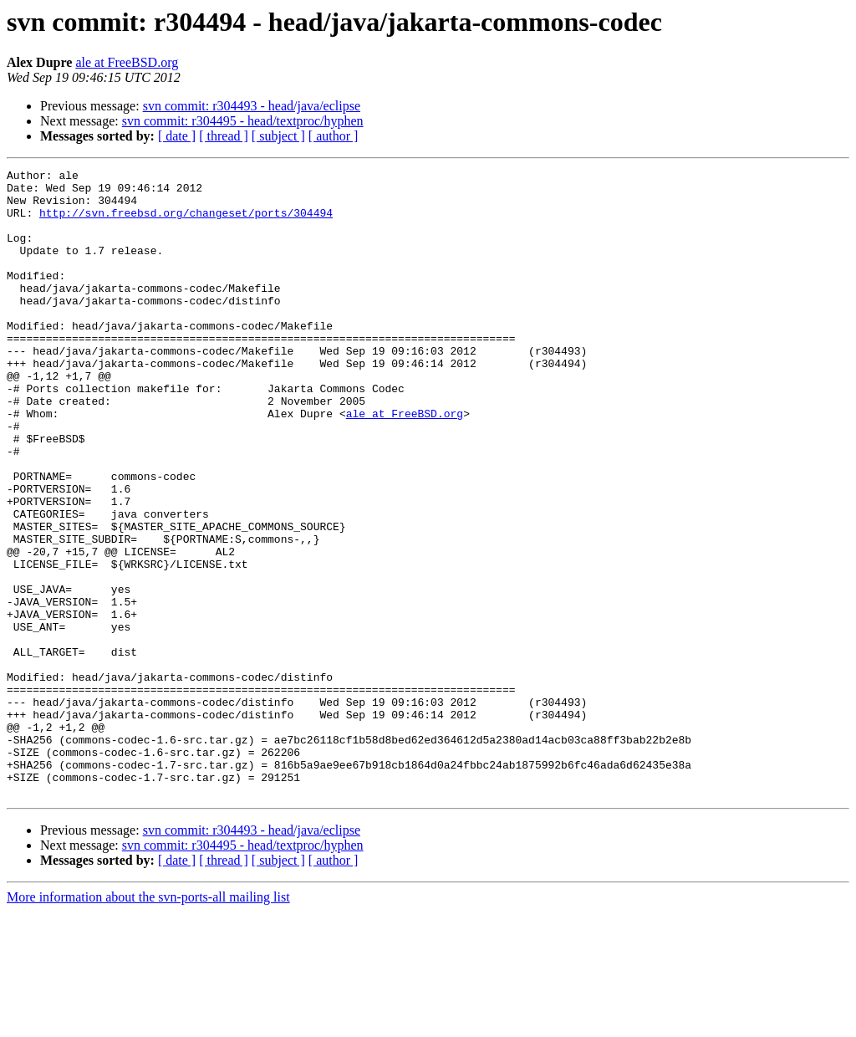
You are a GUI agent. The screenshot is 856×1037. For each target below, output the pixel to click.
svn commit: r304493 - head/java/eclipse (251, 106)
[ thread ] (223, 136)
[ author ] (333, 136)
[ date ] (177, 136)
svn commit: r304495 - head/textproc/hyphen (243, 121)
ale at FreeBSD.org (126, 62)
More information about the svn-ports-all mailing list (148, 1022)
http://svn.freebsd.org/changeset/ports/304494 (186, 222)
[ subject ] (278, 136)
